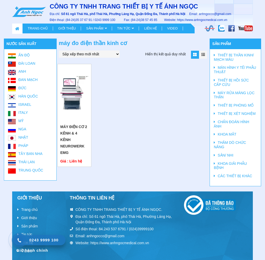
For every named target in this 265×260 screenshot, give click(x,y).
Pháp (23, 146)
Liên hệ (150, 28)
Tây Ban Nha (30, 154)
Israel (24, 104)
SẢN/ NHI (225, 155)
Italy (23, 112)
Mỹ (21, 121)
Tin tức (124, 28)
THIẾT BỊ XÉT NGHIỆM (237, 114)
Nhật (23, 137)
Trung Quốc (30, 170)
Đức (22, 88)
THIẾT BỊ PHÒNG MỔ (236, 105)
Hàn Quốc (28, 96)
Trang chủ (38, 28)
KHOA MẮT (227, 134)
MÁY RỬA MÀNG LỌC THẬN (234, 95)
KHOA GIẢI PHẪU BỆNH (230, 165)
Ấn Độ (24, 55)
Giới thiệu (67, 28)
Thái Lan (26, 162)
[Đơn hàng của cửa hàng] (89, 54)
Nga (22, 129)
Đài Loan (26, 63)
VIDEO (172, 28)
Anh (22, 71)
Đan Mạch (28, 80)
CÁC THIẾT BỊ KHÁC (235, 176)
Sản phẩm (95, 28)
